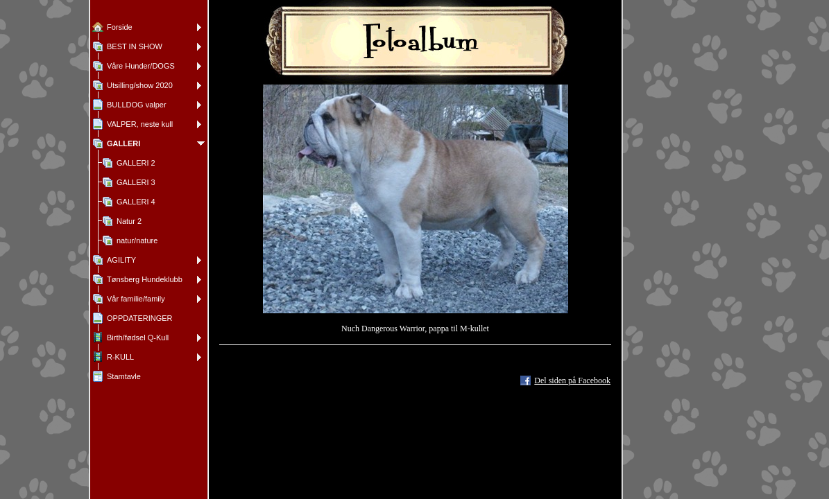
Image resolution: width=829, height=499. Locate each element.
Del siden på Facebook (572, 380)
